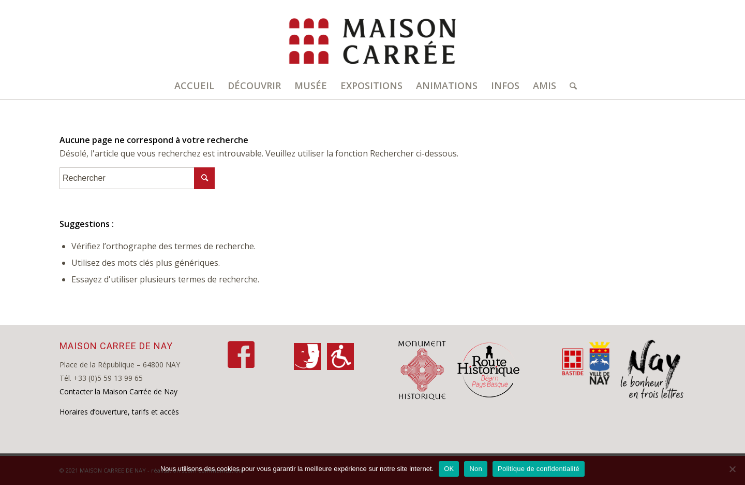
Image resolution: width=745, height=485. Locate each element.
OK (449, 469)
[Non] (732, 469)
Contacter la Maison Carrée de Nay (118, 391)
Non (475, 469)
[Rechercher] (570, 85)
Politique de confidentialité (538, 469)
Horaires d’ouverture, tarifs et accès (119, 412)
